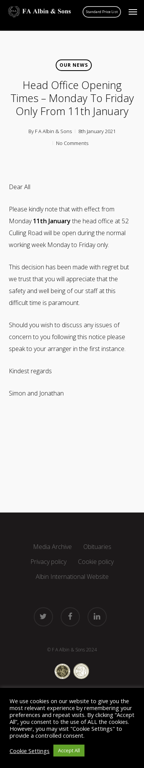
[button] (133, 12)
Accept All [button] (69, 750)
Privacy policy (48, 561)
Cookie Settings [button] (30, 750)
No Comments (72, 143)
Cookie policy (96, 561)
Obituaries (97, 546)
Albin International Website (72, 576)
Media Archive (52, 546)
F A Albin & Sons (53, 131)
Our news (74, 65)
